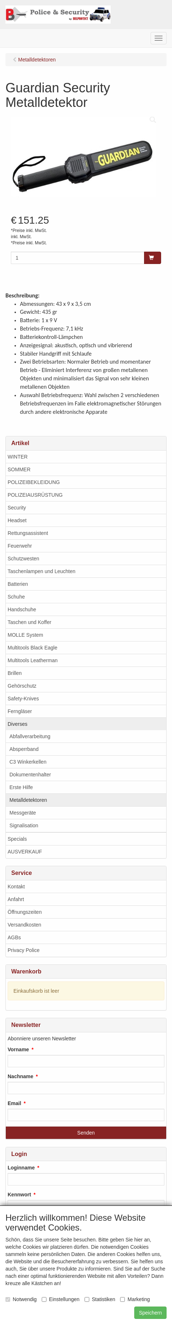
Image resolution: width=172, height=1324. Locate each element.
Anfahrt (16, 899)
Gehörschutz (22, 686)
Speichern (150, 1313)
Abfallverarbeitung (29, 736)
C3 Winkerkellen (27, 762)
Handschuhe (22, 609)
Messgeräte (22, 813)
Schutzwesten (23, 558)
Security (17, 508)
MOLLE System (25, 635)
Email (14, 1103)
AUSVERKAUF (25, 852)
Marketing (135, 1299)
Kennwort (19, 1194)
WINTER (18, 457)
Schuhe (16, 597)
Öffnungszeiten (25, 912)
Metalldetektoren (28, 800)
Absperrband (23, 749)
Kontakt (16, 886)
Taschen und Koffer (29, 622)
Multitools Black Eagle (32, 648)
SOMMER (19, 469)
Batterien (18, 584)
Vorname (18, 1049)
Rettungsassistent (28, 533)
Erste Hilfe (21, 787)
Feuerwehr (20, 546)
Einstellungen (60, 1299)
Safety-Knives (23, 698)
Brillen (15, 673)
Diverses (17, 724)
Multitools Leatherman (33, 660)
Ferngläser (20, 711)
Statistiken (100, 1299)
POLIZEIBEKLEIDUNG (34, 482)
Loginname (21, 1168)
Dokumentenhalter (30, 774)
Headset (17, 520)
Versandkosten (24, 925)
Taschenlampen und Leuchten (41, 571)
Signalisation (23, 825)
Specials (17, 839)
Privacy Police (24, 950)
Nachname (20, 1076)
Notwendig (21, 1299)
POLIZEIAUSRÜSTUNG (35, 495)
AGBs (14, 937)
